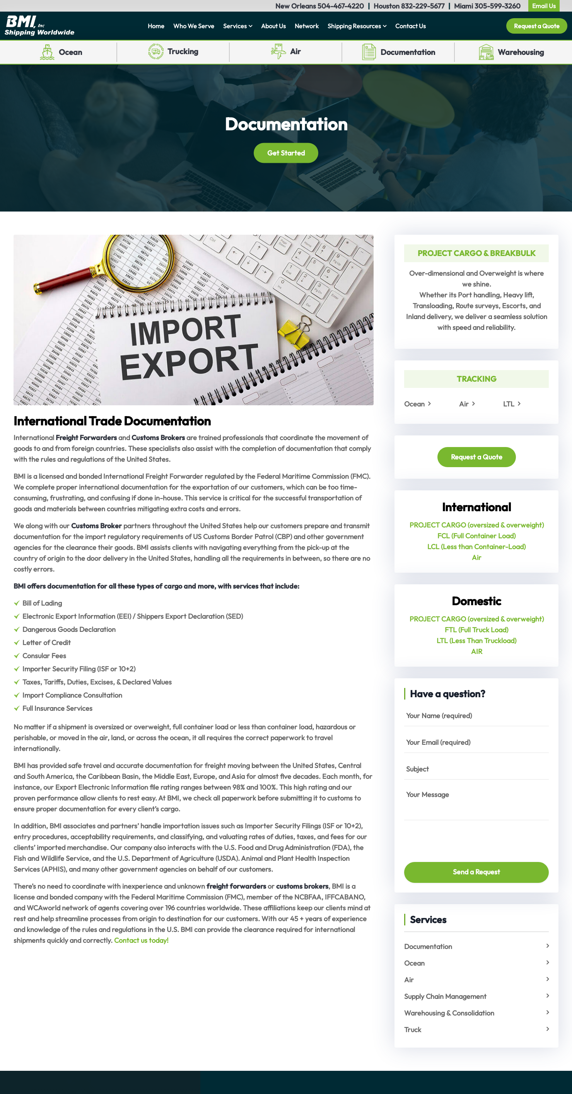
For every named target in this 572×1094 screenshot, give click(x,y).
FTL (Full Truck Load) (476, 629)
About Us (273, 26)
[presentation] (449, 837)
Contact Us (410, 26)
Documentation (408, 52)
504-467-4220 (341, 6)
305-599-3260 (498, 6)
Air (295, 51)
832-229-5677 (422, 6)
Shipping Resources (354, 26)
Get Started (286, 152)
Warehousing (521, 52)
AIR (476, 651)
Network (307, 26)
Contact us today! (141, 940)
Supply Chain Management (445, 996)
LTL (508, 403)
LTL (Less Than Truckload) (476, 640)
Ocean (70, 52)
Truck (412, 1029)
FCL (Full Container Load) (476, 535)
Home (156, 26)
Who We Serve (193, 26)
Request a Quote (537, 26)
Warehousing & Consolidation (449, 1013)
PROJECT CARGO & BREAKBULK (477, 253)
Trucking (182, 51)
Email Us (544, 6)
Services (235, 26)
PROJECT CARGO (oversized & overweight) (477, 525)
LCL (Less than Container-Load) (476, 546)
